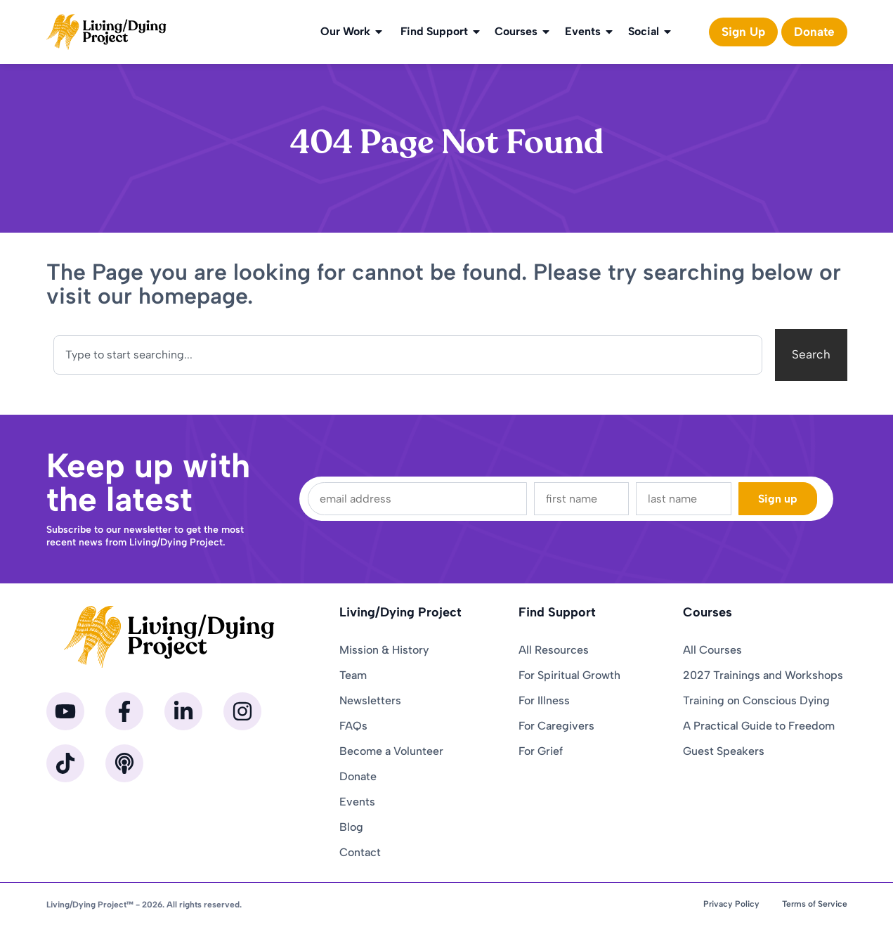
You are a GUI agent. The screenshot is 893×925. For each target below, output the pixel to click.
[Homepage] (106, 32)
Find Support (441, 32)
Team (353, 675)
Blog (351, 827)
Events (590, 32)
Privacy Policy (731, 904)
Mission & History (384, 649)
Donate (358, 776)
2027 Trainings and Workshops (763, 675)
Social (650, 32)
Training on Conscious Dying (756, 700)
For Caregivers (556, 725)
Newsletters (370, 700)
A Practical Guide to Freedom (759, 725)
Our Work (352, 32)
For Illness (544, 700)
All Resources (554, 649)
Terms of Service (814, 904)
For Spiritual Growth (569, 675)
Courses (523, 32)
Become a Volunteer (391, 751)
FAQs (353, 725)
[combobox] (407, 355)
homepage (192, 296)
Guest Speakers (723, 751)
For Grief (541, 751)
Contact (360, 852)
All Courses (712, 649)
